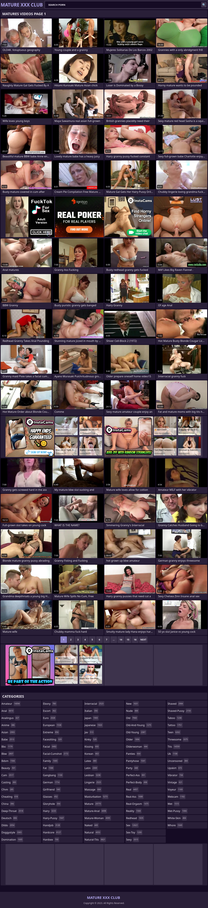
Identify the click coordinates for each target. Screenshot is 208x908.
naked (91, 825)
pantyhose (136, 760)
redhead (135, 818)
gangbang (53, 775)
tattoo (175, 725)
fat (48, 768)
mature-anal (95, 811)
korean (91, 753)
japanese (93, 725)
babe (8, 739)
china (8, 803)
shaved (176, 703)
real (132, 789)
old (132, 718)
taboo (175, 718)
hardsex (51, 839)
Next (143, 639)
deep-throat (12, 811)
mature (93, 803)
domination (12, 839)
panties (133, 753)
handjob (52, 825)
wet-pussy (177, 811)
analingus (10, 718)
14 (121, 639)
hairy (50, 811)
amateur (10, 703)
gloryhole (52, 803)
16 (135, 639)
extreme (51, 732)
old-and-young (139, 725)
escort (50, 710)
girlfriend (52, 789)
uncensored (178, 760)
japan (91, 718)
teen (174, 732)
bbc (7, 746)
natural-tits (95, 839)
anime (8, 725)
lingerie (93, 782)
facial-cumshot (56, 753)
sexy (132, 839)
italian (91, 710)
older (133, 739)
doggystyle (11, 832)
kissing (91, 746)
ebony (50, 703)
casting (9, 782)
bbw (7, 753)
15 (128, 639)
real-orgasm (137, 803)
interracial (94, 703)
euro (49, 718)
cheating (10, 796)
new (132, 703)
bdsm (8, 760)
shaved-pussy (179, 710)
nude (132, 710)
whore (175, 825)
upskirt (175, 768)
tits (174, 746)
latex (90, 760)
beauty (8, 768)
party (132, 768)
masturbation (96, 796)
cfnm (7, 789)
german (51, 782)
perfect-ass (136, 775)
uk (173, 753)
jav (89, 732)
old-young (136, 732)
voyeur (175, 789)
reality (134, 811)
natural (92, 832)
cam (7, 775)
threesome (178, 739)
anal (7, 710)
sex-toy (134, 832)
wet (174, 803)
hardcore (52, 832)
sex (132, 825)
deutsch (9, 818)
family (50, 760)
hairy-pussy (54, 818)
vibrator (176, 775)
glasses (50, 796)
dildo (8, 825)
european (52, 725)
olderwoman (137, 746)
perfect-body (137, 782)
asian (8, 732)
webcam (176, 796)
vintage (175, 782)
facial (50, 746)
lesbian (92, 775)
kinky (90, 739)
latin (91, 768)
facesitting (52, 739)
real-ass (134, 796)
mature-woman (97, 818)
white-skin (177, 818)
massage (92, 789)
